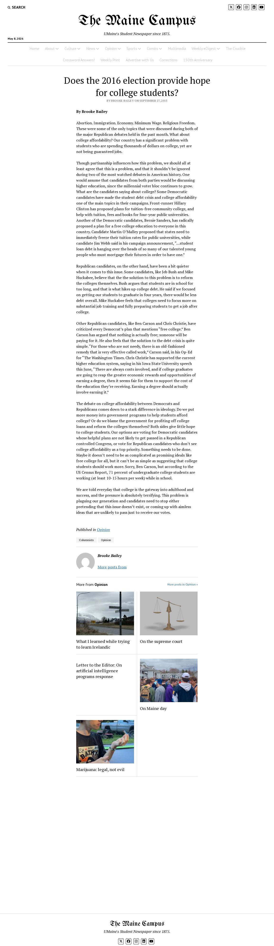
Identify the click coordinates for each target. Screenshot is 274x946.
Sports (132, 48)
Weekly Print (110, 60)
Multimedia (177, 48)
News (90, 48)
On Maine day (153, 708)
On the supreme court (161, 641)
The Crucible (235, 48)
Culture (70, 48)
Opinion (111, 48)
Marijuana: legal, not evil (100, 769)
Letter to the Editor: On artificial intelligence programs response (99, 670)
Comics (152, 48)
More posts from (112, 567)
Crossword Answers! (79, 60)
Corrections (168, 60)
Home (34, 48)
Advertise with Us (140, 60)
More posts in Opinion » (182, 584)
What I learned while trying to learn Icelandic (103, 644)
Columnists (86, 540)
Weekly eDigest (204, 48)
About (50, 48)
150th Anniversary (197, 60)
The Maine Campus (137, 21)
